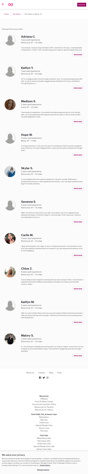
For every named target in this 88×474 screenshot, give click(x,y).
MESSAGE (78, 55)
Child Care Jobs (44, 443)
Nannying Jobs (44, 441)
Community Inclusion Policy (44, 404)
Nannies (44, 420)
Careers (41, 373)
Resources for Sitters (44, 410)
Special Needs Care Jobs (44, 446)
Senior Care (44, 428)
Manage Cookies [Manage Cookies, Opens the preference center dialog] (43, 470)
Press (59, 373)
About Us (30, 373)
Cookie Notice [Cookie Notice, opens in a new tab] (45, 465)
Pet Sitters (17, 14)
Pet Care (44, 431)
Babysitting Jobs (44, 438)
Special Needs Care (44, 425)
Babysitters (44, 417)
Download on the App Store (44, 387)
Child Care (44, 422)
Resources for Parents (44, 407)
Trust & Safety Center (44, 401)
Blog (51, 373)
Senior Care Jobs (44, 449)
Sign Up (81, 5)
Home (6, 14)
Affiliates (44, 399)
